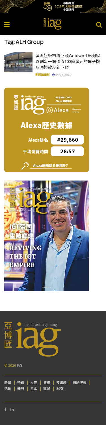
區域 (46, 388)
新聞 (7, 382)
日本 (33, 388)
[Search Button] (99, 24)
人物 (33, 382)
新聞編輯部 (42, 74)
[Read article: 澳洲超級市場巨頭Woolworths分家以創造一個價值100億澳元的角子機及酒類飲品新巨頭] (18, 62)
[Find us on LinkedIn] (12, 409)
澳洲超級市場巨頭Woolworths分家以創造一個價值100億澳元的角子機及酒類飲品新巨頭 (67, 61)
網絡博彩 (79, 382)
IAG (19, 365)
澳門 (20, 388)
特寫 (20, 382)
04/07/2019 (61, 74)
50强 (60, 388)
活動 (7, 388)
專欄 (46, 382)
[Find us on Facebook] (5, 409)
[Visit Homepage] (53, 24)
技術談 (61, 382)
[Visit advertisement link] (53, 6)
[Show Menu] (7, 24)
